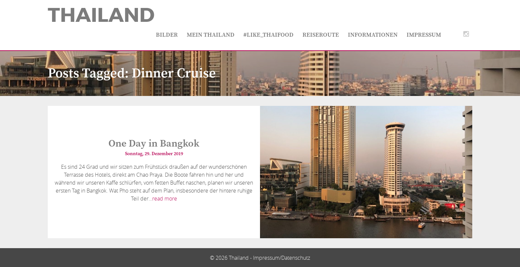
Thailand (101, 15)
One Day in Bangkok (153, 143)
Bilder (167, 35)
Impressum (424, 35)
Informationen (373, 35)
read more (164, 198)
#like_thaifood (268, 35)
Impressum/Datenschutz (281, 257)
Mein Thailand (210, 35)
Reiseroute (320, 35)
